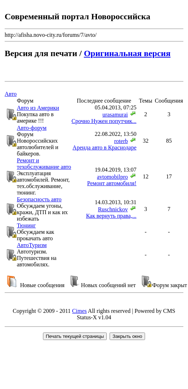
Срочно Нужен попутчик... (104, 121)
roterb (121, 141)
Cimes (79, 311)
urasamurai (115, 115)
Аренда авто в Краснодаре (104, 147)
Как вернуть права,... (111, 216)
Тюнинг (26, 225)
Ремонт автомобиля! (111, 183)
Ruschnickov (113, 209)
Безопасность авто (39, 199)
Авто (11, 94)
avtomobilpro (112, 177)
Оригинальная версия (127, 53)
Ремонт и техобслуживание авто (44, 163)
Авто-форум (32, 128)
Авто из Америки (38, 108)
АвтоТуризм (32, 245)
